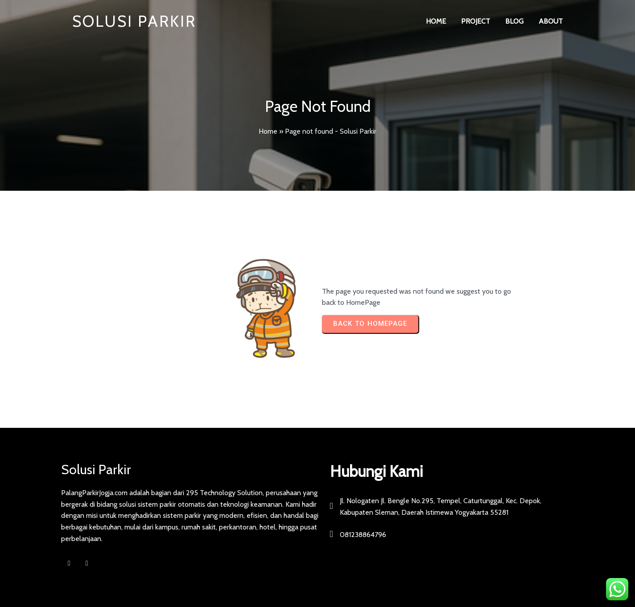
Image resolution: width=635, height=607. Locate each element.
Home (268, 131)
